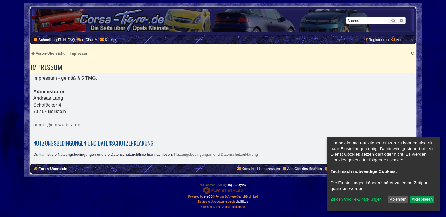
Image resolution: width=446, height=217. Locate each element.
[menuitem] (68, 40)
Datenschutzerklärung (239, 154)
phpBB (208, 196)
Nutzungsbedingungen (193, 154)
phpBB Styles (236, 185)
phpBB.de (242, 201)
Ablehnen (398, 199)
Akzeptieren (422, 199)
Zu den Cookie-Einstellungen (356, 199)
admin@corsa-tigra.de (56, 125)
